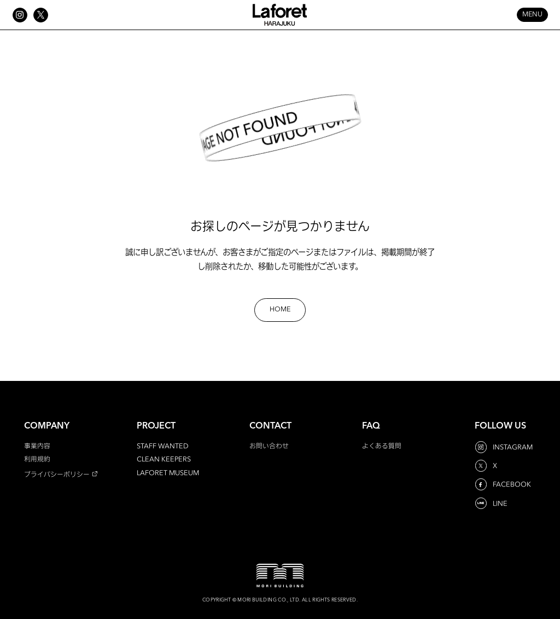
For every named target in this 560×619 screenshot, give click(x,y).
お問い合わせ (269, 445)
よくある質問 (381, 445)
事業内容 (37, 445)
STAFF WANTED (163, 445)
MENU (532, 14)
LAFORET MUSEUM (168, 472)
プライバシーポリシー (57, 474)
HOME (280, 309)
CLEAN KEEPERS (164, 459)
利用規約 (37, 459)
